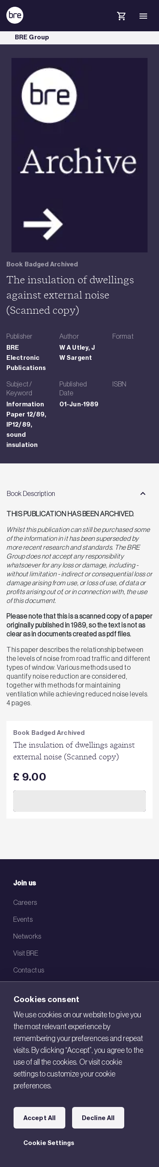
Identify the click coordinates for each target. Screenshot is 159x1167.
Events (23, 919)
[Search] (99, 23)
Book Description (31, 493)
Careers (25, 902)
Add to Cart (79, 801)
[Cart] (121, 17)
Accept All (39, 1118)
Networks (27, 936)
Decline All (98, 1118)
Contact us (28, 970)
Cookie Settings (49, 1143)
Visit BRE (25, 953)
